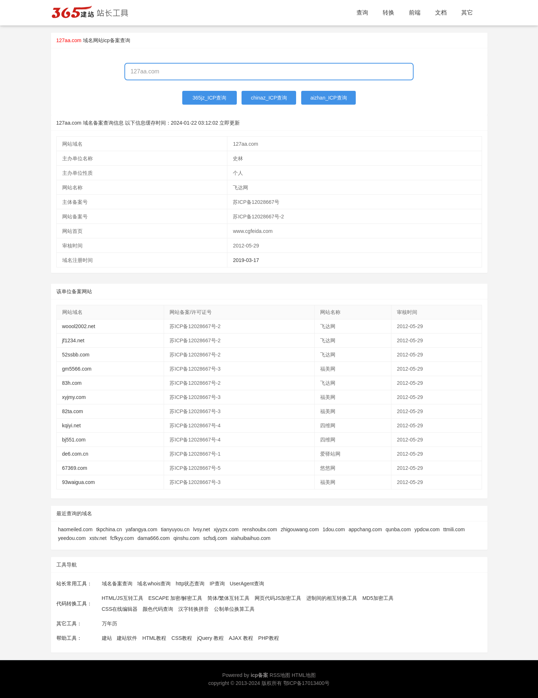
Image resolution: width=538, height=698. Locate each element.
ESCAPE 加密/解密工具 (175, 598)
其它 (467, 12)
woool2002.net (78, 326)
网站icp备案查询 (111, 40)
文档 (441, 12)
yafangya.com (141, 529)
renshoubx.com (259, 529)
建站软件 (127, 638)
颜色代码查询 (158, 609)
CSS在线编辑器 (120, 609)
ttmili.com (454, 529)
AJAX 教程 (241, 638)
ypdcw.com (426, 529)
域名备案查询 (117, 583)
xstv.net (98, 538)
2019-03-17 (246, 260)
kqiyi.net (71, 425)
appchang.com (365, 529)
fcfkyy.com (122, 538)
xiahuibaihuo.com (251, 538)
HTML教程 (154, 638)
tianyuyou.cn (175, 529)
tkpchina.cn (109, 529)
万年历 (109, 623)
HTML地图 (304, 675)
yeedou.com (72, 538)
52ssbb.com (75, 355)
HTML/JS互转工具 (122, 598)
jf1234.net (73, 340)
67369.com (74, 468)
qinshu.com (187, 538)
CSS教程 (181, 638)
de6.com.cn (75, 454)
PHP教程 (268, 638)
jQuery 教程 (210, 638)
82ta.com (72, 411)
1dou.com (334, 529)
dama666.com (154, 538)
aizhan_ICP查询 (328, 98)
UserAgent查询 (247, 583)
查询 (362, 12)
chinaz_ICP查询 (269, 98)
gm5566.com (77, 369)
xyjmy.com (74, 397)
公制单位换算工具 (234, 609)
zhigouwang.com (300, 529)
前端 (415, 12)
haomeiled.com (75, 529)
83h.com (72, 383)
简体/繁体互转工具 (228, 598)
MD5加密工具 (378, 598)
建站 (107, 638)
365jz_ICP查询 (209, 98)
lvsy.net (201, 529)
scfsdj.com (215, 538)
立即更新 (229, 123)
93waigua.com (78, 482)
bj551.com (74, 440)
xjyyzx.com (226, 529)
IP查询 (217, 583)
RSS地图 (280, 675)
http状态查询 (190, 583)
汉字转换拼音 (193, 609)
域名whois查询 (154, 583)
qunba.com (398, 529)
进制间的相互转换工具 (331, 598)
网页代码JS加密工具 (278, 598)
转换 (388, 12)
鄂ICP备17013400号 (306, 683)
